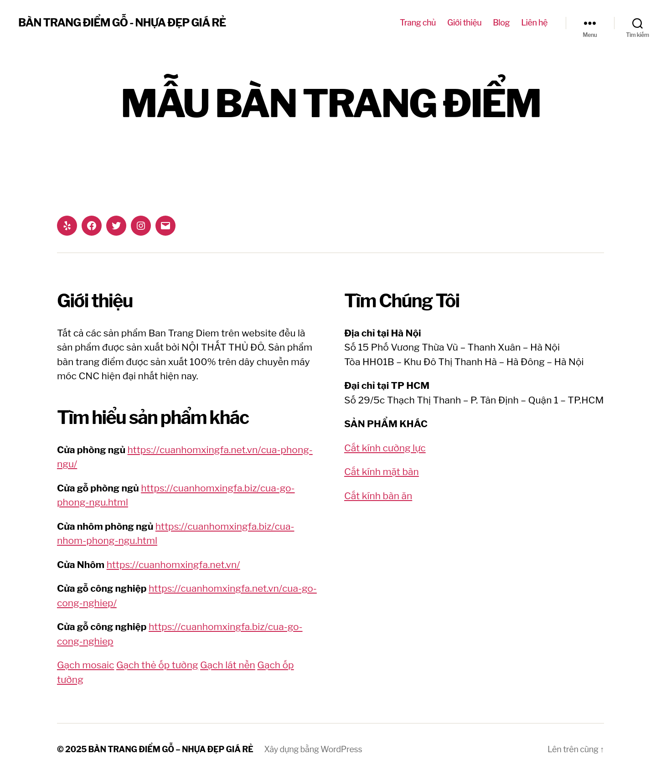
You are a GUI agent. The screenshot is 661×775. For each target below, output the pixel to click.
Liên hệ (534, 22)
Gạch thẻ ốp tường (157, 665)
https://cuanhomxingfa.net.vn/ (173, 564)
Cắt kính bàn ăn (378, 495)
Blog (501, 22)
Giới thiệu (464, 22)
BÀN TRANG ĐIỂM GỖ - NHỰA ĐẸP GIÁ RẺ (122, 22)
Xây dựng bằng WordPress (313, 749)
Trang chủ (418, 22)
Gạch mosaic (85, 665)
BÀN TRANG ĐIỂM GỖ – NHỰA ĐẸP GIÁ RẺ (170, 749)
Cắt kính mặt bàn (381, 471)
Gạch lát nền (227, 665)
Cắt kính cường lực (385, 448)
